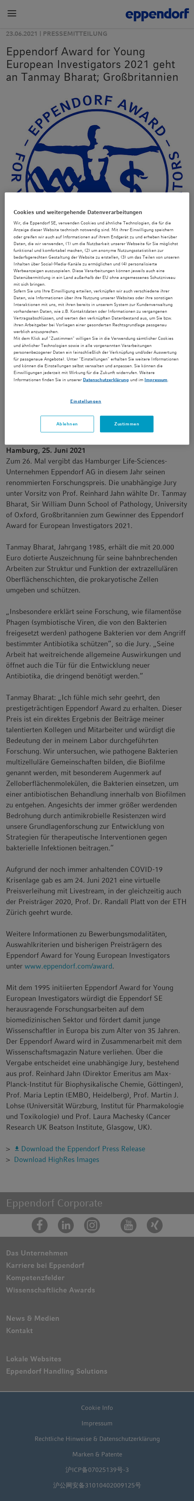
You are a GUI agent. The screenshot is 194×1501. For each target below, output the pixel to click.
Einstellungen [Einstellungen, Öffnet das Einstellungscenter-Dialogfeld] (85, 401)
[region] (97, 318)
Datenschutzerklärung (106, 379)
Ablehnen (67, 423)
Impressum (155, 379)
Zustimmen (126, 423)
